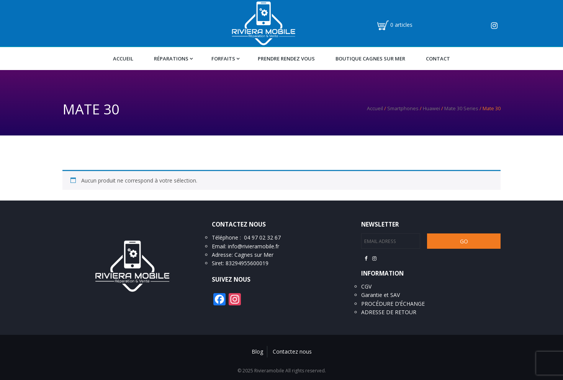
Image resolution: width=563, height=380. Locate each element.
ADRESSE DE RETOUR (388, 312)
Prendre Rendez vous (286, 58)
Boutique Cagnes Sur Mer (370, 58)
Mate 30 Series (461, 108)
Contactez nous (292, 351)
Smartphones (403, 108)
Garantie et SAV (380, 294)
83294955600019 (247, 263)
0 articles (401, 24)
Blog (257, 351)
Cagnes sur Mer (253, 254)
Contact (438, 58)
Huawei (431, 108)
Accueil (123, 58)
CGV (366, 286)
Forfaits (223, 58)
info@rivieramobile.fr (253, 246)
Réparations (171, 58)
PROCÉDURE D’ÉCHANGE (393, 303)
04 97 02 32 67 (262, 237)
